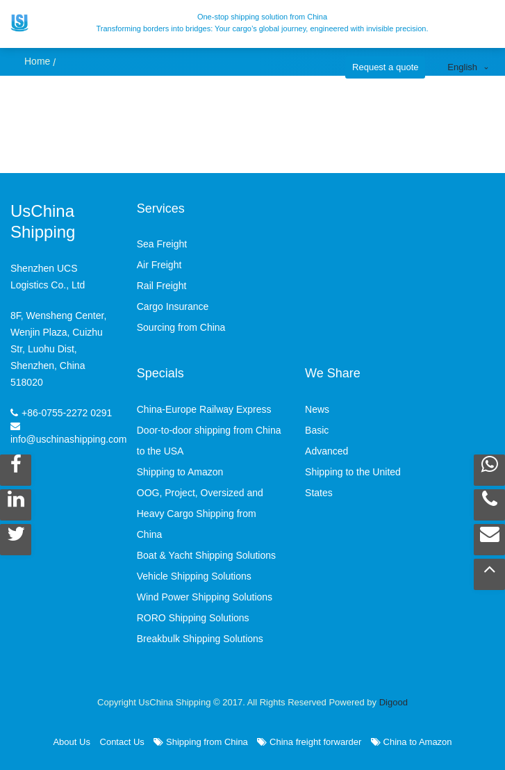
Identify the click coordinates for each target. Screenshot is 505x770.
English (462, 67)
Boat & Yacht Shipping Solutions (206, 555)
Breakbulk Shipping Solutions (200, 638)
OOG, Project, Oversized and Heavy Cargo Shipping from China (200, 513)
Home (37, 61)
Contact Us (122, 742)
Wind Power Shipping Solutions (204, 597)
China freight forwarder (309, 742)
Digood (393, 702)
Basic (317, 430)
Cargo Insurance (173, 306)
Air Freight (159, 264)
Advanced (326, 451)
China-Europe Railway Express (204, 409)
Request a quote (385, 67)
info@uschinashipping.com (68, 439)
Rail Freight (162, 285)
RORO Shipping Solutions (193, 617)
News (317, 409)
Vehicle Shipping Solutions (194, 576)
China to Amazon (411, 742)
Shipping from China (200, 742)
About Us (71, 742)
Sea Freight (162, 243)
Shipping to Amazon (180, 471)
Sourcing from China (181, 327)
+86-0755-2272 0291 (67, 412)
